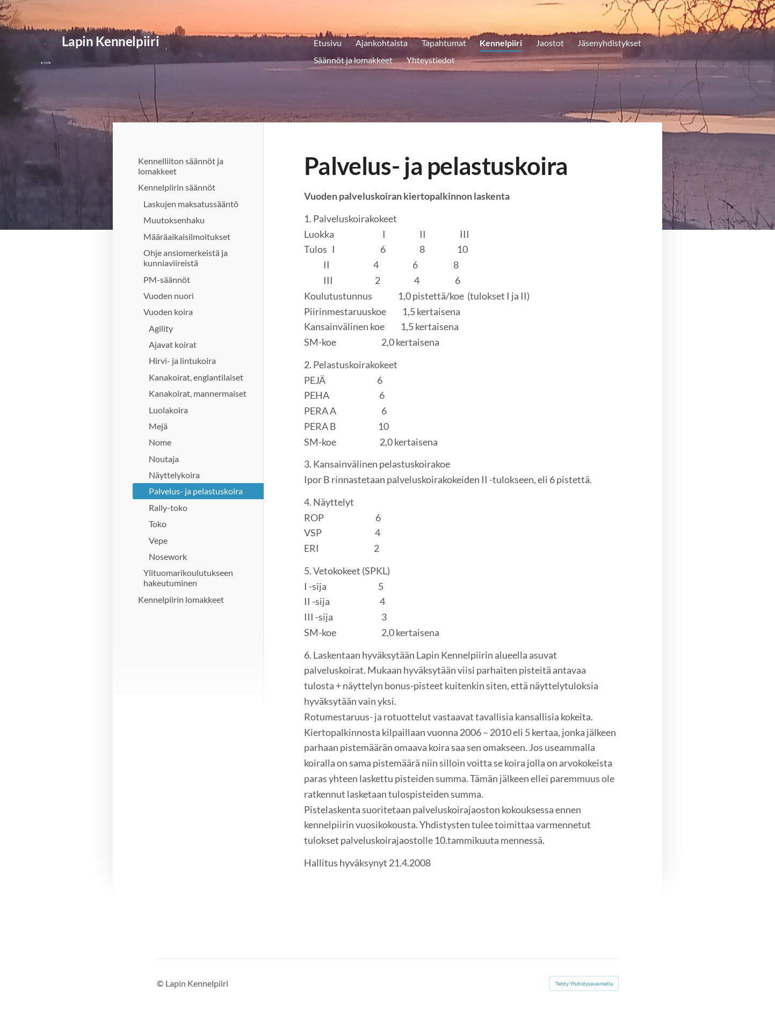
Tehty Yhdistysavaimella (584, 983)
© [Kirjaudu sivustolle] (161, 983)
